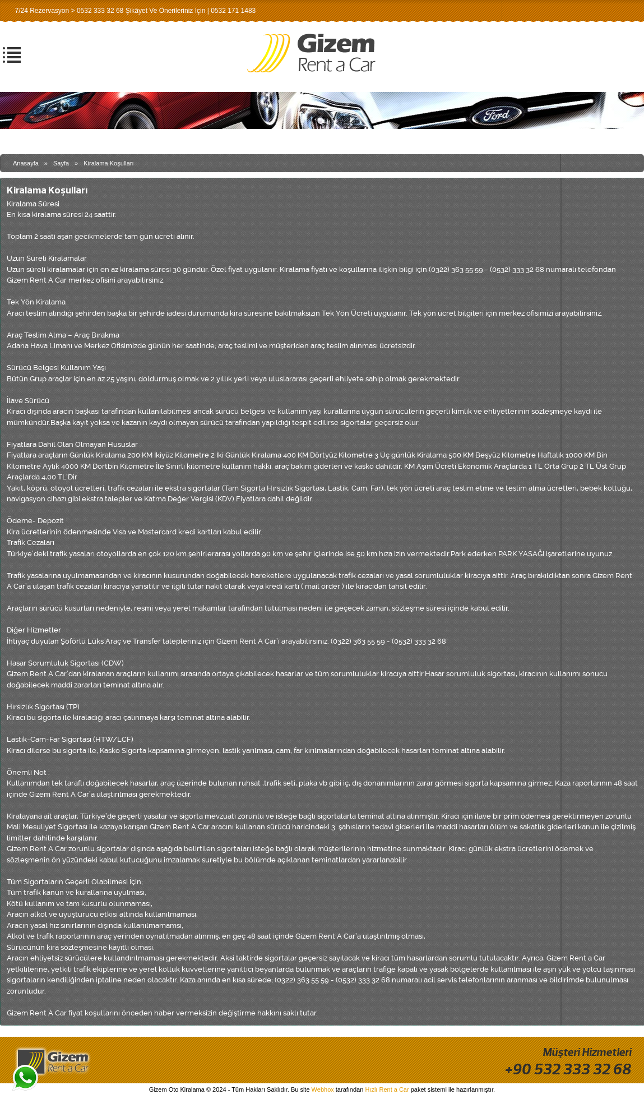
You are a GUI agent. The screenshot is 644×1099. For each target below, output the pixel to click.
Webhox (323, 1089)
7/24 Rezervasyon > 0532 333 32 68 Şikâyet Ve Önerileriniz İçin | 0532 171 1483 (135, 11)
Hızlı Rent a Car (387, 1089)
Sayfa (61, 163)
